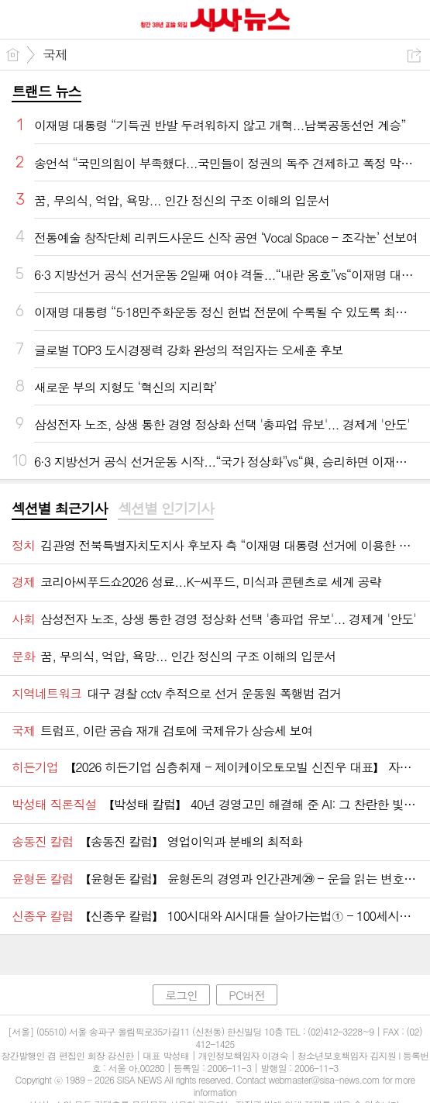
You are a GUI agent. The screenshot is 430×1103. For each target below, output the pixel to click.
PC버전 (247, 995)
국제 (55, 54)
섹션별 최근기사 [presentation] (59, 508)
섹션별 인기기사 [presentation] (165, 508)
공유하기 (414, 55)
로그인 (181, 995)
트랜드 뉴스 (46, 91)
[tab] (59, 509)
